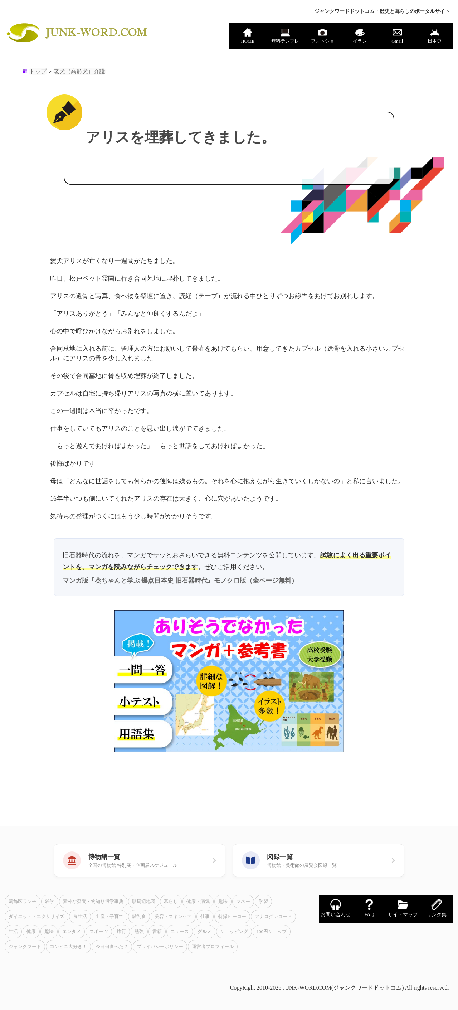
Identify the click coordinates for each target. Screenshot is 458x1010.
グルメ (204, 931)
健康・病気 (198, 901)
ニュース (179, 931)
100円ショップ (272, 931)
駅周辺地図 (143, 901)
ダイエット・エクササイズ (36, 916)
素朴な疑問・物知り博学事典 (93, 901)
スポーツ (98, 931)
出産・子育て (109, 916)
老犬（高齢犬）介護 (79, 71)
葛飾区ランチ (22, 901)
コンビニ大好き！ (68, 946)
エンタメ (71, 931)
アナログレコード (273, 916)
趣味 (223, 901)
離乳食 (139, 916)
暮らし (171, 901)
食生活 (80, 916)
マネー (243, 901)
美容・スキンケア (173, 916)
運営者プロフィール (213, 946)
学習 (263, 901)
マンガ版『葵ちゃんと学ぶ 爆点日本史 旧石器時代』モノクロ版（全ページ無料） (180, 580)
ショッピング (234, 931)
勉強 (139, 931)
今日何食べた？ (112, 946)
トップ (38, 71)
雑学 (49, 901)
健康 (31, 931)
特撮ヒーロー (232, 916)
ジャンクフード (25, 946)
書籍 (157, 931)
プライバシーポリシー (160, 946)
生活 (13, 931)
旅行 (121, 931)
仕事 (205, 916)
